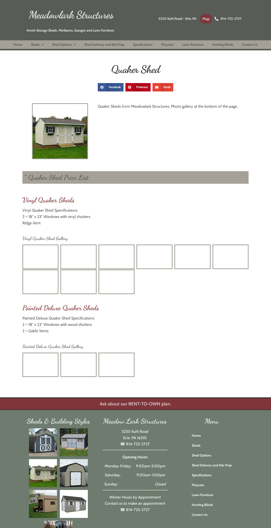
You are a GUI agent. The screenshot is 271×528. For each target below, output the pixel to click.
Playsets (167, 45)
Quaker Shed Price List (58, 177)
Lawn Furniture (193, 45)
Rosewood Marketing (154, 494)
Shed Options (64, 44)
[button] (111, 87)
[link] (206, 18)
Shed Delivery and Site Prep (104, 45)
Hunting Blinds (222, 45)
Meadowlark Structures (71, 14)
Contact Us (250, 45)
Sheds (37, 44)
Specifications (143, 45)
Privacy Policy (178, 494)
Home (17, 45)
